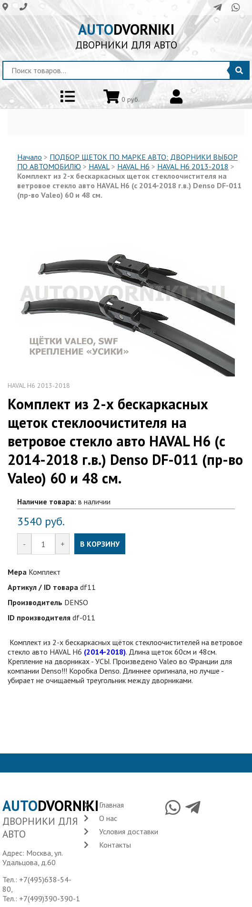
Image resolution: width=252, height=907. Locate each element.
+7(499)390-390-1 (49, 898)
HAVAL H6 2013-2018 (193, 166)
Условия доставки (128, 831)
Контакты (115, 844)
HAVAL (99, 166)
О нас (108, 818)
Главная (111, 805)
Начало (29, 157)
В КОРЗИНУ (100, 544)
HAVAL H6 (133, 166)
